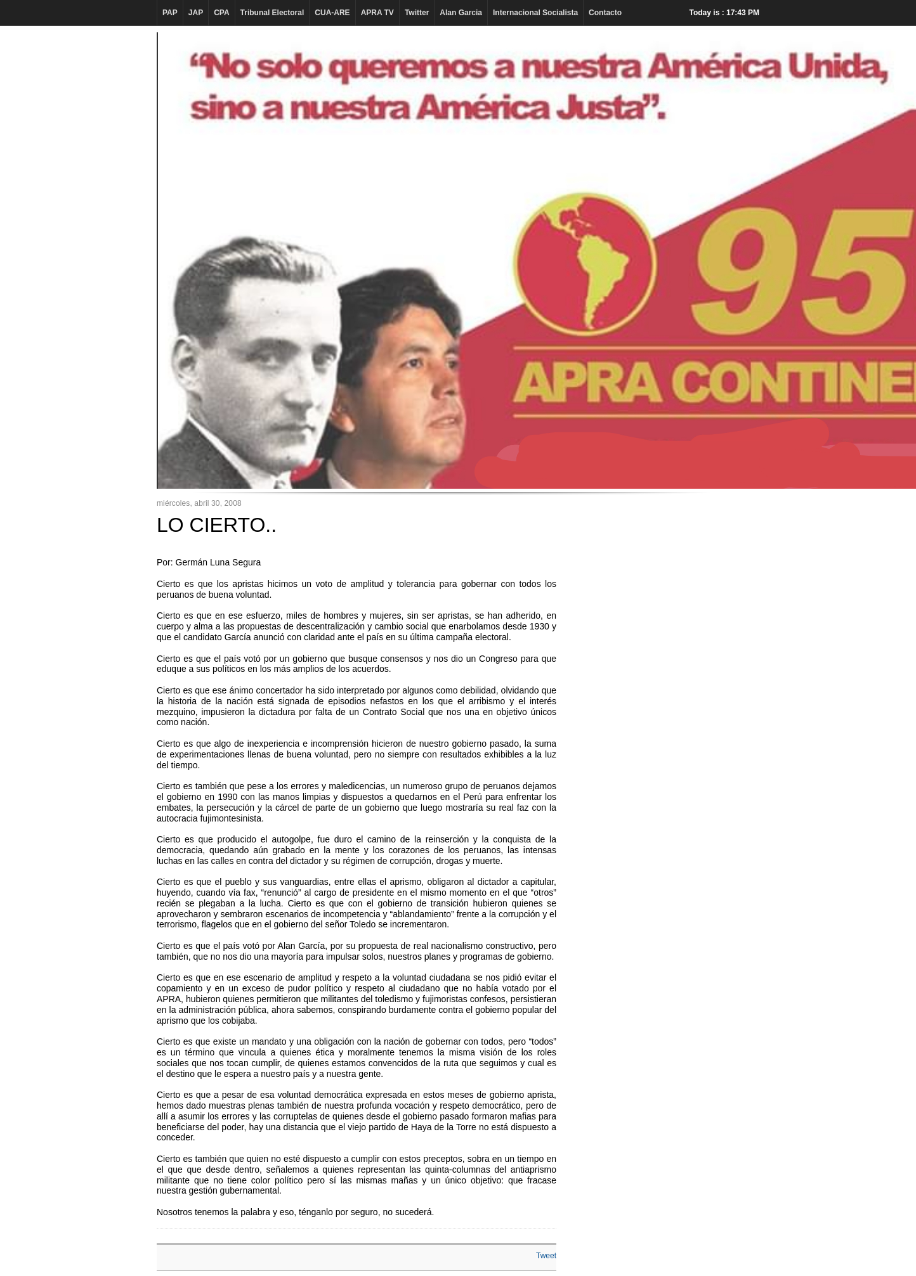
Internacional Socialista (535, 12)
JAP (195, 12)
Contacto (605, 12)
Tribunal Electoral (272, 12)
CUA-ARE (332, 12)
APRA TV (377, 12)
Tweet (546, 1255)
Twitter (417, 12)
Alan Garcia (461, 12)
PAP (170, 12)
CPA (221, 12)
